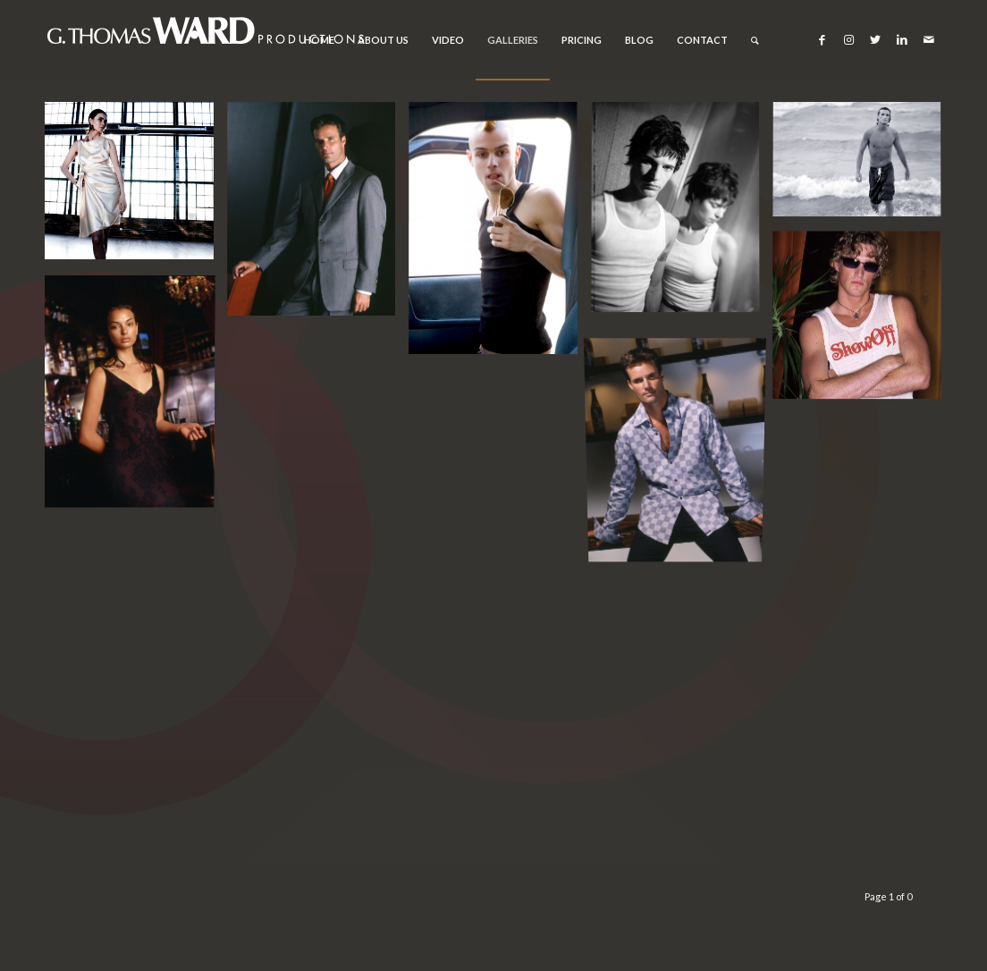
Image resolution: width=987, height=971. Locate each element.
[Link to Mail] (928, 39)
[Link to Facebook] (821, 39)
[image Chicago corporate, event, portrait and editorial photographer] (136, 187)
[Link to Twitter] (875, 39)
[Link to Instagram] (848, 39)
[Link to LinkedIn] (902, 39)
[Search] (755, 40)
